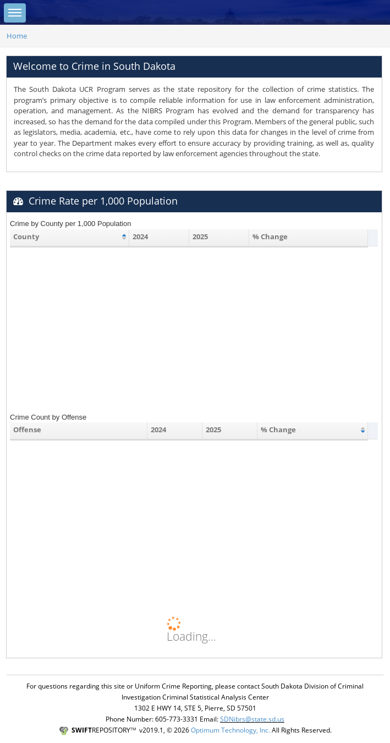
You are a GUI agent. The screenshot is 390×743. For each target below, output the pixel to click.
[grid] (189, 246)
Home (17, 36)
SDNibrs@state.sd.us (252, 718)
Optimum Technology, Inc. (230, 729)
